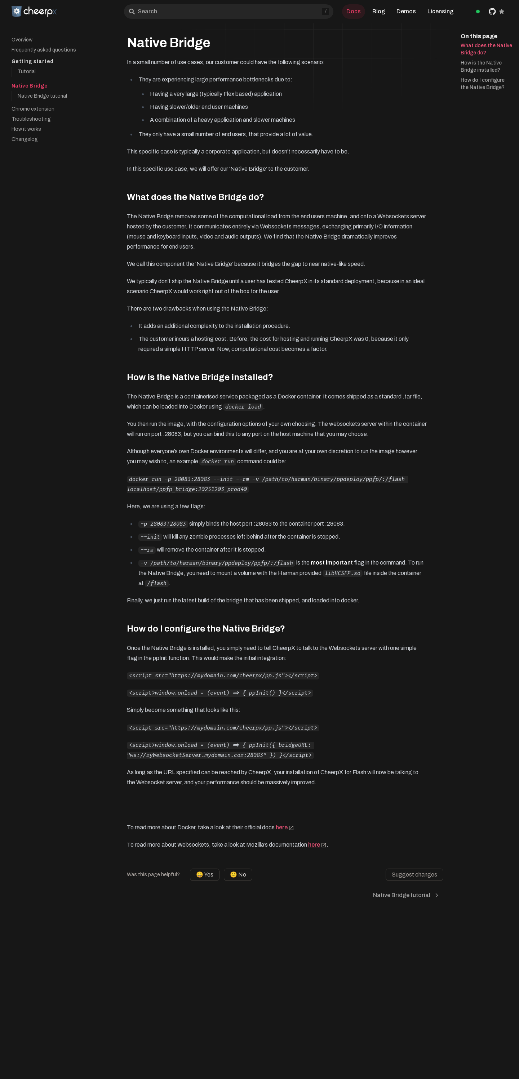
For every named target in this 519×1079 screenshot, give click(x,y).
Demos (406, 11)
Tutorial (27, 71)
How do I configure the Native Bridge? (483, 83)
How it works (26, 129)
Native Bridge (30, 86)
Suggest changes (414, 874)
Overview (22, 40)
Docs (353, 11)
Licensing (440, 11)
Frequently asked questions (44, 50)
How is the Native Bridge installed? (481, 66)
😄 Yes (204, 874)
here (285, 827)
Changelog (25, 139)
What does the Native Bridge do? (486, 49)
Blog (378, 11)
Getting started (32, 61)
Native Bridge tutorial (42, 96)
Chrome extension (33, 109)
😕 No (238, 874)
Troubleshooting (31, 119)
